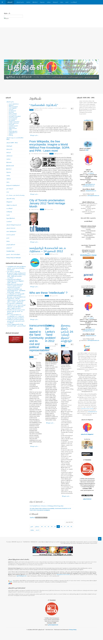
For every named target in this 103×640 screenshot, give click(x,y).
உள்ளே (86, 150)
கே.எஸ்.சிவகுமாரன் (13, 114)
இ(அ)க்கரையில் (10, 165)
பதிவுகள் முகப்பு (20, 2)
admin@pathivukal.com (93, 195)
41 (45, 526)
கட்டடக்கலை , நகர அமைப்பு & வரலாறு (15, 195)
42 (48, 526)
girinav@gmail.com (90, 184)
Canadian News (10, 251)
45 (58, 526)
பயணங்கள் (9, 221)
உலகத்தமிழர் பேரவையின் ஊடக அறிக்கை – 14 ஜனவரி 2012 (47, 249)
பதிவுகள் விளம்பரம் (10, 228)
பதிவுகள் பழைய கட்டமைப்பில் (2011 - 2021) (15, 138)
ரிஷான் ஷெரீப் (11, 124)
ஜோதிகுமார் (11, 105)
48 (68, 526)
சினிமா (8, 241)
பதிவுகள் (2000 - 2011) (12, 142)
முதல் (31, 526)
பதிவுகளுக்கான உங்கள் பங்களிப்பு (87, 408)
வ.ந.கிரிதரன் (74, 2)
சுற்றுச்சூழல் (9, 146)
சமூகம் (8, 215)
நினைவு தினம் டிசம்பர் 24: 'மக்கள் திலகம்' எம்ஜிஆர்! (67, 333)
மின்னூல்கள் (9, 201)
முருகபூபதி (11, 109)
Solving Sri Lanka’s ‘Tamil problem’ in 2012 (50, 333)
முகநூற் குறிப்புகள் (10, 244)
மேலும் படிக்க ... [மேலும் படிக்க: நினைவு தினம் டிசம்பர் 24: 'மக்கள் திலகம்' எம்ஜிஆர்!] (66, 496)
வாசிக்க (88, 295)
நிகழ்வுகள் (55, 2)
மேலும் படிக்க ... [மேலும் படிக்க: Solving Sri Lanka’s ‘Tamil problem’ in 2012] (50, 423)
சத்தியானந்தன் (12, 127)
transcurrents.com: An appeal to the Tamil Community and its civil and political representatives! (41, 338)
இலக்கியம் (35, 2)
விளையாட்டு (9, 149)
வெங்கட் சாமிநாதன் (13, 113)
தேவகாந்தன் (11, 112)
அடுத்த (32, 530)
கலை (7, 192)
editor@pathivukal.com (88, 186)
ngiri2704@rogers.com (21, 575)
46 (61, 526)
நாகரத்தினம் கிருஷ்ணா (13, 125)
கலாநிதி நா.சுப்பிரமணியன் (14, 121)
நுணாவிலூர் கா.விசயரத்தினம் (15, 116)
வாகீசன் (10, 129)
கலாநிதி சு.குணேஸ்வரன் (14, 123)
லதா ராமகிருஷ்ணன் (13, 119)
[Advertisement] (51, 47)
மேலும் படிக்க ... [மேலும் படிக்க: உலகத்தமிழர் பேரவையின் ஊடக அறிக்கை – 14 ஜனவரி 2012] (34, 286)
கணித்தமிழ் (9, 211)
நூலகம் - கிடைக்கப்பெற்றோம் (13, 254)
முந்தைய (37, 526)
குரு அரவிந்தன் (12, 120)
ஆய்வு (61, 2)
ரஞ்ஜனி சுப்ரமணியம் (13, 128)
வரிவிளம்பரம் (9, 155)
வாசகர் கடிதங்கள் (10, 234)
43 (51, 526)
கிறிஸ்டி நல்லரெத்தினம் (13, 106)
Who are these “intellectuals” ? (48, 292)
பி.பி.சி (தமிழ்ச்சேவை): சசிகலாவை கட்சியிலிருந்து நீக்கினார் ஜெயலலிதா (46, 505)
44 (55, 526)
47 (64, 526)
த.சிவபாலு (11, 135)
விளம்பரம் (8, 152)
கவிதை (49, 2)
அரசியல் (28, 2)
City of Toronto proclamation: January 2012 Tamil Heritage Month (47, 203)
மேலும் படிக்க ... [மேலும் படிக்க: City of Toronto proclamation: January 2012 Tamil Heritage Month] (34, 242)
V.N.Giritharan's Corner (88, 255)
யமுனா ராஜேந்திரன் (12, 108)
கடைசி (37, 530)
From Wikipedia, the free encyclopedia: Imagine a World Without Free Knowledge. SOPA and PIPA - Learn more (49, 146)
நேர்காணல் (9, 162)
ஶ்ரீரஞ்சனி (11, 134)
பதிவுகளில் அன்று (10, 198)
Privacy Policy (72, 629)
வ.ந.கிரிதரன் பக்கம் (88, 120)
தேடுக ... (6, 13)
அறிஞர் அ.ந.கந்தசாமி (11, 205)
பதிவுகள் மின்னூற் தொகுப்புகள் (13, 224)
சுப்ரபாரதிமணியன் (12, 110)
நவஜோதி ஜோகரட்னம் (13, 132)
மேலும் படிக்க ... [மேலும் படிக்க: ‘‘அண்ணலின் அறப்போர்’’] (34, 135)
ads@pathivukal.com (91, 190)
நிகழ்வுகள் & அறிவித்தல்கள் (13, 185)
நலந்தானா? (9, 247)
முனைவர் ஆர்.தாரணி (13, 117)
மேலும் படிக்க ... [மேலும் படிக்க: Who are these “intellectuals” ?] (34, 319)
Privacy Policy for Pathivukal (13, 257)
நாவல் (67, 2)
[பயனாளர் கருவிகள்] (72, 109)
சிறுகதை (42, 2)
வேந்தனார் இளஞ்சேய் (13, 131)
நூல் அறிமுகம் (9, 188)
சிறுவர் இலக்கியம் (10, 218)
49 (71, 526)
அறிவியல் (8, 178)
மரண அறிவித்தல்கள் (11, 231)
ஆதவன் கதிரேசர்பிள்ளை (14, 104)
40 (42, 526)
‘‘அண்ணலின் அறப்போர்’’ (43, 105)
